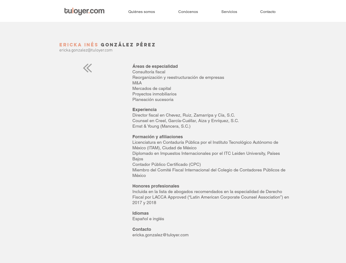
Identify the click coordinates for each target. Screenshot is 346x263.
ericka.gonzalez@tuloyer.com (85, 50)
